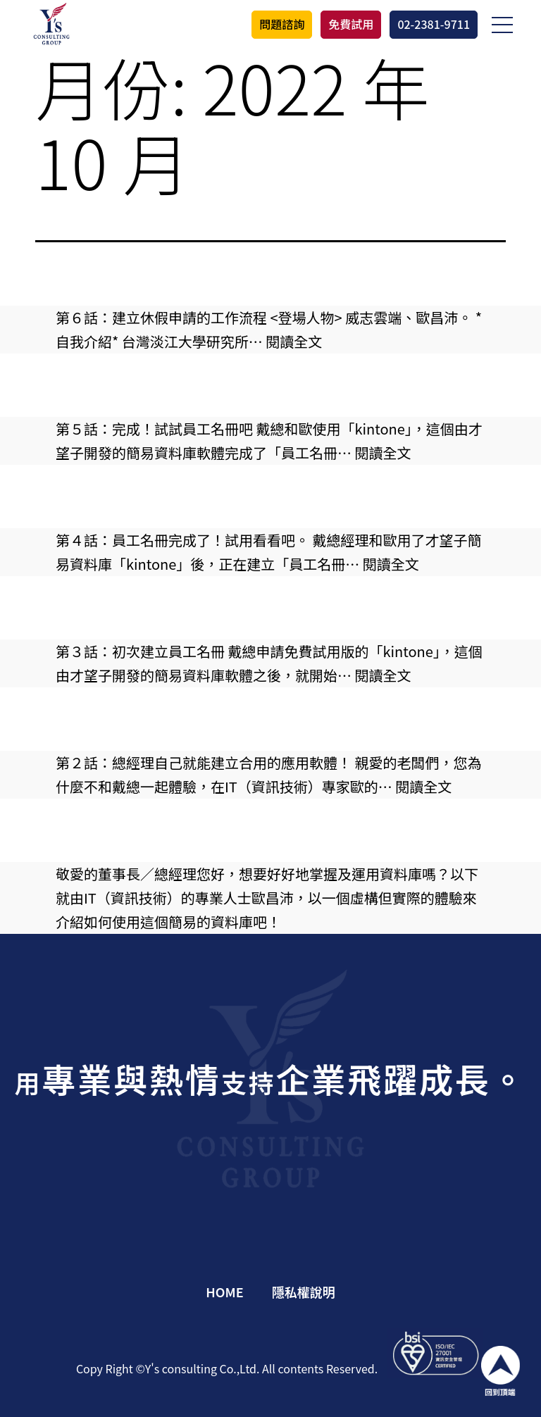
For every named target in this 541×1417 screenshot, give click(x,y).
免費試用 (350, 23)
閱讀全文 (294, 341)
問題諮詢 (281, 23)
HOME (224, 1291)
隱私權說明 (303, 1291)
